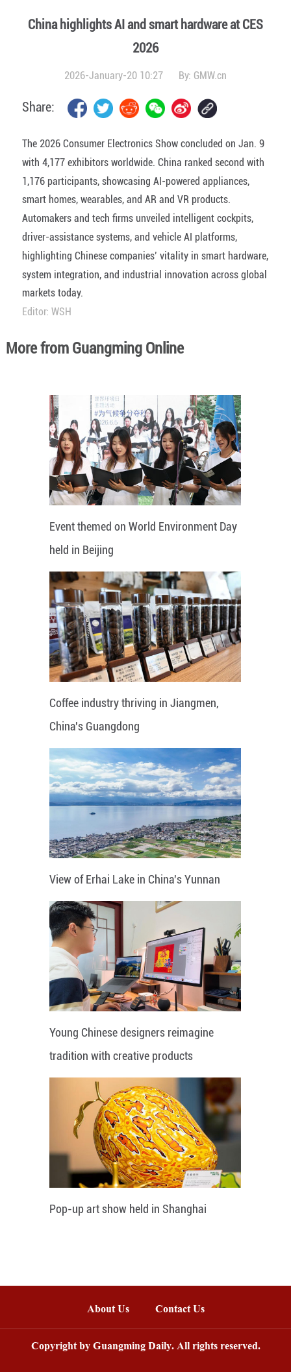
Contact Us (186, 1310)
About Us (108, 1310)
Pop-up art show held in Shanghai (128, 1209)
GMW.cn (210, 75)
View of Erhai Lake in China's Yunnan (134, 879)
